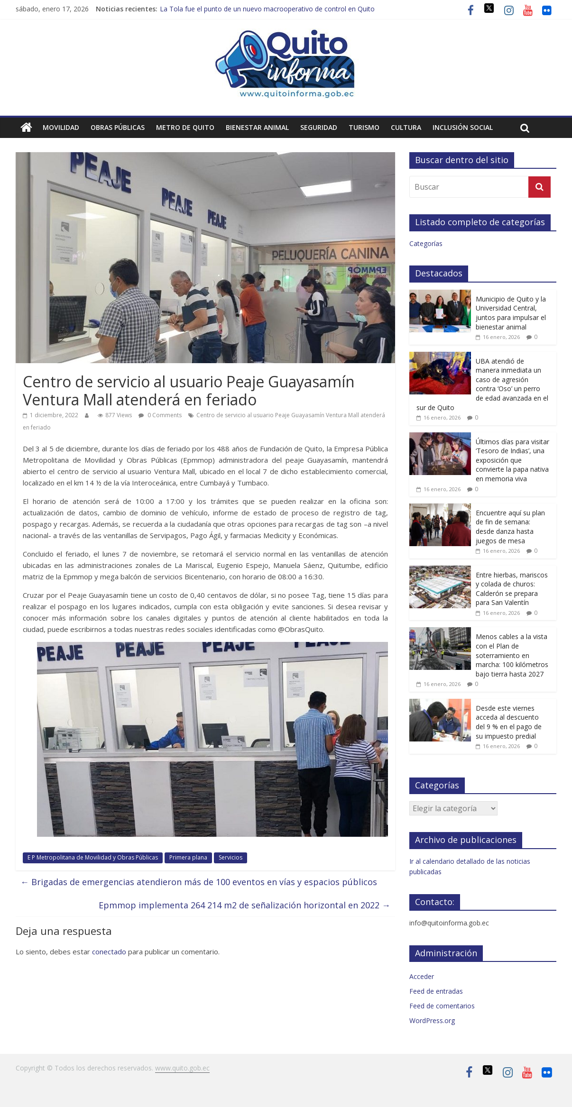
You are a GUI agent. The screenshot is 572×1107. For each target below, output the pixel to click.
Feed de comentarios (442, 1005)
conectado (109, 951)
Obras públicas (118, 127)
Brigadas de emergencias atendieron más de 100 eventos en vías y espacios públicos (198, 881)
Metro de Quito (185, 127)
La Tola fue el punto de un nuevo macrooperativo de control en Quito (267, 8)
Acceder (421, 976)
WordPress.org (432, 1020)
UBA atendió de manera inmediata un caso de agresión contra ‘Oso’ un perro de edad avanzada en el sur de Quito (482, 384)
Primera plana (188, 857)
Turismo (364, 127)
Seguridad (318, 127)
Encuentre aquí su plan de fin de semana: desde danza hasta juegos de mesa (510, 526)
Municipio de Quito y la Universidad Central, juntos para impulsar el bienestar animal (511, 312)
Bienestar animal (257, 127)
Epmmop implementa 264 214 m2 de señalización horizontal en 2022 (244, 905)
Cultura (406, 127)
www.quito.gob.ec (182, 1067)
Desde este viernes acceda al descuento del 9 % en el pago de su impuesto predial (509, 722)
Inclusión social (463, 127)
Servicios (230, 857)
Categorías (426, 243)
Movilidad (61, 127)
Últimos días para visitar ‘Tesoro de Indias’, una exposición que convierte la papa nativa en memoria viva (512, 460)
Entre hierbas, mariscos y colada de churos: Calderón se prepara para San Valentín (512, 588)
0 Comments (160, 415)
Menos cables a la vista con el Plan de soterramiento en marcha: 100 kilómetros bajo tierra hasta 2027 (512, 655)
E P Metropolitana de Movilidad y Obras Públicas (93, 857)
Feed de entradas (436, 991)
